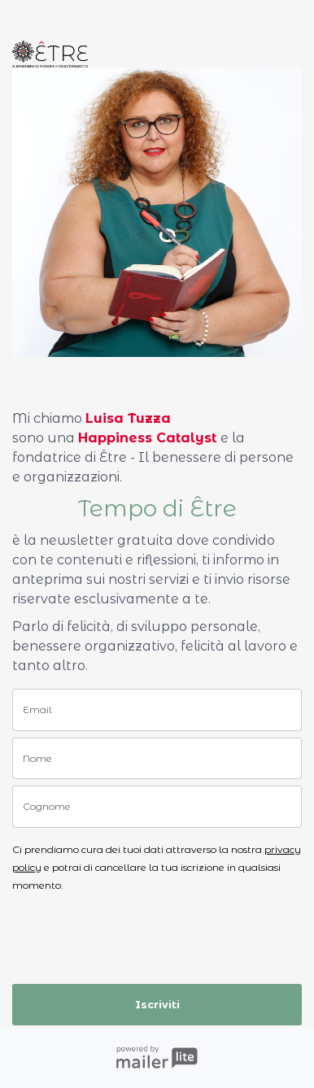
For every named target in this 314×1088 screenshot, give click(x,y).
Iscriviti (157, 1004)
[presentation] (107, 931)
